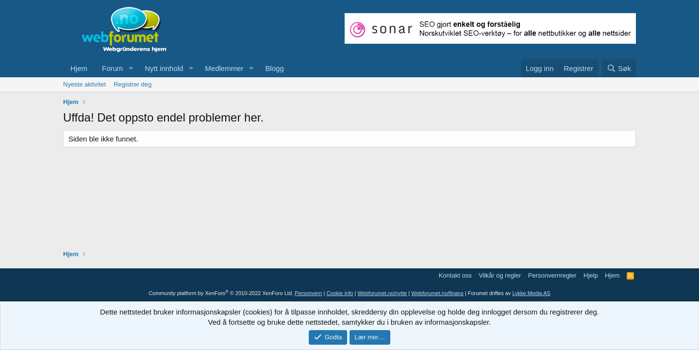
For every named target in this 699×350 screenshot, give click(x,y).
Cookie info (339, 293)
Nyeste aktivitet (84, 84)
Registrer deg (132, 84)
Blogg (274, 68)
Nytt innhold (164, 68)
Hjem (78, 68)
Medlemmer (224, 68)
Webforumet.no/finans (437, 293)
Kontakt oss (455, 275)
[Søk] (619, 68)
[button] (130, 68)
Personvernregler (552, 275)
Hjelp (590, 275)
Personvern (308, 293)
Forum (112, 68)
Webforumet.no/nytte (382, 293)
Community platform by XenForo (221, 293)
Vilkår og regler (500, 275)
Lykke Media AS (531, 293)
